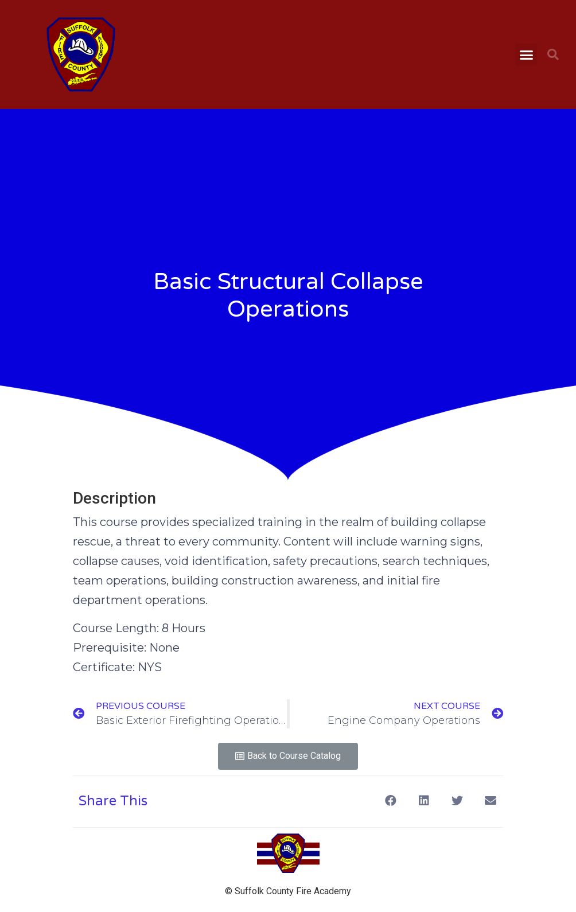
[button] (526, 54)
